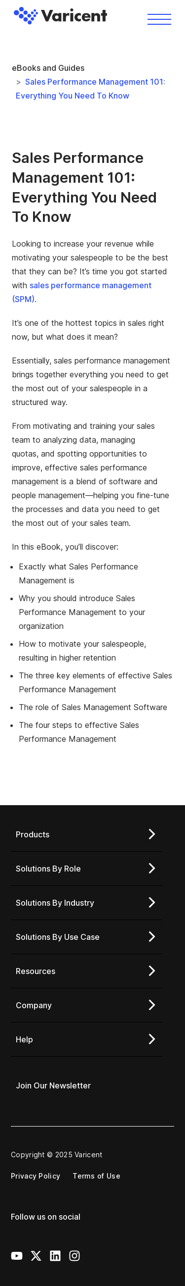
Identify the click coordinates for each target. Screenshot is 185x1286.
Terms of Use (96, 1176)
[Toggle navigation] (159, 18)
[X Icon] (36, 1255)
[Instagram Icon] (74, 1255)
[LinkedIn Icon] (55, 1255)
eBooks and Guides (48, 68)
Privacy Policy (35, 1176)
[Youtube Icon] (17, 1255)
